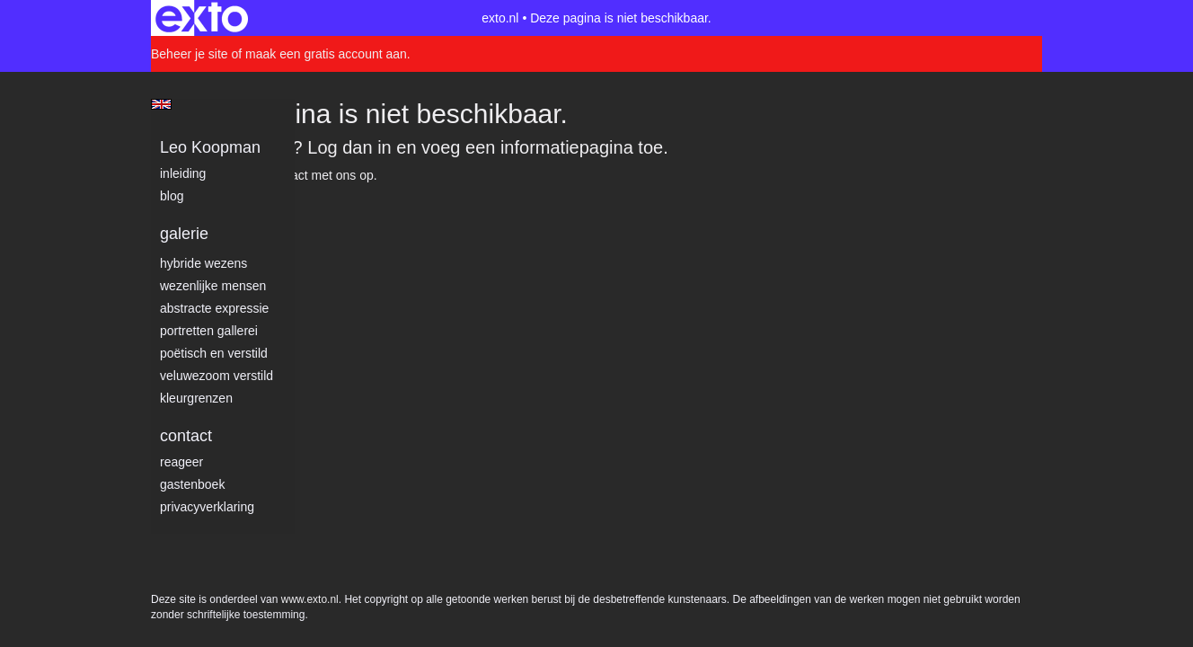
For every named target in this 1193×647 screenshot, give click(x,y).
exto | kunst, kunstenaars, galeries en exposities (201, 18)
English (161, 104)
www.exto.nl (310, 214)
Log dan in (349, 147)
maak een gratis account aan (326, 54)
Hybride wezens (203, 263)
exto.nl (500, 18)
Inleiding (183, 173)
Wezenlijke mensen (213, 286)
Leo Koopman (210, 147)
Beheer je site (189, 54)
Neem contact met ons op (302, 175)
